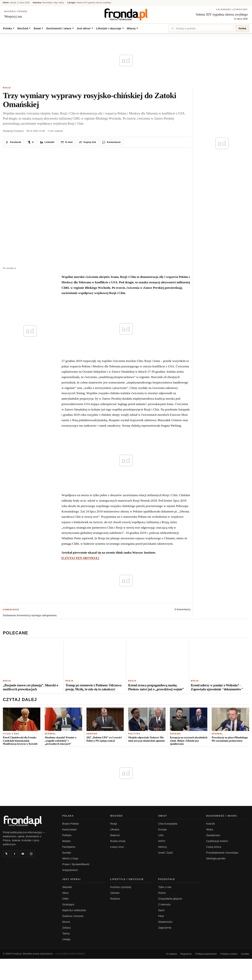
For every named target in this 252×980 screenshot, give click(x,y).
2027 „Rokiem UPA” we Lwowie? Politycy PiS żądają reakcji (104, 739)
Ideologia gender (216, 857)
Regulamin (186, 953)
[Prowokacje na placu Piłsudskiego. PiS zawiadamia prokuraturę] (230, 718)
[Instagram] (31, 853)
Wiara (209, 828)
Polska (8, 27)
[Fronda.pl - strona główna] (28, 820)
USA (161, 834)
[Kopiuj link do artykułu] (87, 141)
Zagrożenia (164, 927)
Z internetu (164, 903)
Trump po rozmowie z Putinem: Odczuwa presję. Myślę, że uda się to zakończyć (93, 687)
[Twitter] (6, 853)
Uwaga (66, 938)
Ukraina (91, 733)
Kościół (210, 823)
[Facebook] (14, 853)
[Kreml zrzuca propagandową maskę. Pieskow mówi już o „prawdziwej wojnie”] (157, 658)
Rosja (7, 87)
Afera (65, 892)
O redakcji (171, 953)
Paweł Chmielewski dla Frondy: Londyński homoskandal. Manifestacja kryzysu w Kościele (20, 740)
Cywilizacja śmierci (217, 840)
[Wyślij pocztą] (66, 141)
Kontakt (245, 953)
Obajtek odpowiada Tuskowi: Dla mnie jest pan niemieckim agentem (146, 739)
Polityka (134, 733)
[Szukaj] (201, 27)
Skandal (50, 733)
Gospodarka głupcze (170, 898)
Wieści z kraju (70, 857)
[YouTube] (23, 853)
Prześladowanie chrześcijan (222, 852)
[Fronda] (126, 14)
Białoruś (115, 834)
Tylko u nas (11, 733)
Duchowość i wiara (59, 27)
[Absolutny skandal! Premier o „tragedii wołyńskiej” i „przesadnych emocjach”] (63, 718)
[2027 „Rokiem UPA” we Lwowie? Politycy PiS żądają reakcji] (105, 718)
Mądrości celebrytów (74, 909)
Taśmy (66, 932)
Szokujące (68, 903)
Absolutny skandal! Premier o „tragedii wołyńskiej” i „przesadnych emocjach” (60, 740)
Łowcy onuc (117, 846)
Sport (161, 909)
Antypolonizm (70, 869)
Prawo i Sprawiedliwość (76, 863)
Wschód (23, 27)
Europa (162, 828)
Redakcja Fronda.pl (13, 130)
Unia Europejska (167, 823)
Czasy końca (213, 846)
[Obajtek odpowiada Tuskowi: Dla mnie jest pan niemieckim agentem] (147, 718)
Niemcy (162, 846)
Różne (162, 892)
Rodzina (115, 898)
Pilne (161, 915)
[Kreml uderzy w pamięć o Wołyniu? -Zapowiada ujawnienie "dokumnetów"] (220, 658)
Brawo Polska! (70, 823)
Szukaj (242, 27)
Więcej (132, 27)
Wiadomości (165, 921)
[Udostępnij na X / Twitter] (30, 141)
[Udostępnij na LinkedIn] (47, 141)
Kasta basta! (69, 828)
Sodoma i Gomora (72, 915)
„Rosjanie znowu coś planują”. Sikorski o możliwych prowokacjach (30, 687)
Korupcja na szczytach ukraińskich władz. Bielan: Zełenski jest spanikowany (188, 740)
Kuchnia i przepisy (120, 886)
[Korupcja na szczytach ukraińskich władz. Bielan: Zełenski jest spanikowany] (188, 718)
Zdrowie (114, 892)
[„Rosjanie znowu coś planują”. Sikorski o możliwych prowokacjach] (32, 658)
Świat (38, 27)
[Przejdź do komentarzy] (111, 141)
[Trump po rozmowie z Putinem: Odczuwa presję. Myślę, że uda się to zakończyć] (94, 658)
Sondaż (66, 852)
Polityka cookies (229, 953)
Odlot (65, 898)
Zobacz (66, 927)
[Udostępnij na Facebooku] (13, 141)
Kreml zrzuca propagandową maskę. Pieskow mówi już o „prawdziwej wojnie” (156, 687)
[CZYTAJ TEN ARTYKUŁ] (80, 557)
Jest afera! (85, 27)
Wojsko (66, 840)
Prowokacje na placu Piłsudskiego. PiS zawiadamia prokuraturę (230, 739)
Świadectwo (213, 834)
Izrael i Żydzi (165, 852)
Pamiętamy (68, 846)
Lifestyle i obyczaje (110, 27)
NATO (161, 840)
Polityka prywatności (206, 953)
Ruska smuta (117, 840)
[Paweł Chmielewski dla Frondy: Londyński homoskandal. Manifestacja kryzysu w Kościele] (21, 718)
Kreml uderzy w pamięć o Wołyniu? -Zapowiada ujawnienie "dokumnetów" (217, 687)
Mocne (66, 921)
